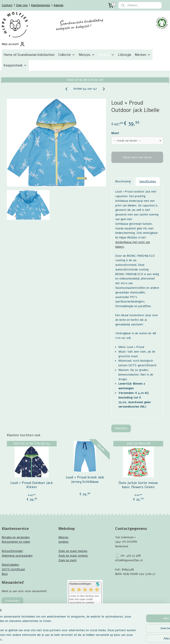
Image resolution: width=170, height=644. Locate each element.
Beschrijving (123, 181)
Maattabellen (10, 565)
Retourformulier (12, 551)
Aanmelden (12, 601)
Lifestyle (124, 55)
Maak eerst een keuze (137, 157)
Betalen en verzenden (16, 537)
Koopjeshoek (15, 65)
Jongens (106, 55)
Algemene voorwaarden (17, 556)
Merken (143, 55)
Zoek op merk (67, 560)
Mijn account (13, 44)
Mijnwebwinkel (134, 636)
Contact (7, 5)
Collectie (66, 55)
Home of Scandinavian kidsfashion (29, 55)
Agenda (58, 5)
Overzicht (121, 428)
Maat (115, 133)
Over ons (22, 5)
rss (82, 636)
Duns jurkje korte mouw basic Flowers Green (138, 485)
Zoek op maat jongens (73, 556)
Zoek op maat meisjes (72, 551)
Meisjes (87, 55)
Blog (5, 574)
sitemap (74, 636)
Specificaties (147, 181)
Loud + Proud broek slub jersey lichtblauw (85, 480)
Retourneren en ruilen (16, 542)
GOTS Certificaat (13, 569)
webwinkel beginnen (97, 636)
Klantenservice (40, 5)
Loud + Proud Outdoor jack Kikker (31, 485)
